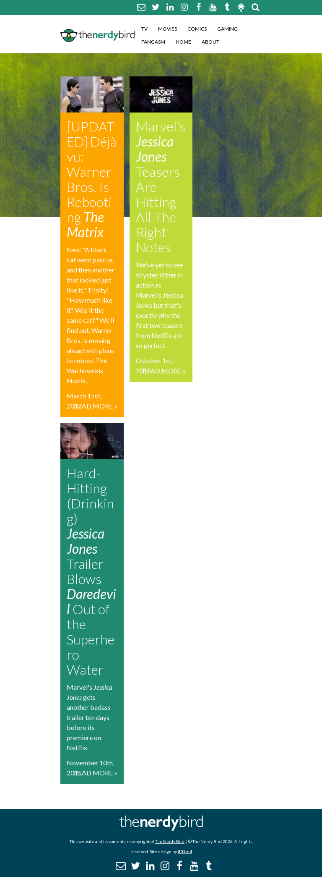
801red (185, 851)
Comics (197, 29)
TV (144, 29)
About (210, 42)
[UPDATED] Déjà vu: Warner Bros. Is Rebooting (92, 179)
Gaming (227, 29)
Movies (167, 29)
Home (183, 42)
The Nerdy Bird (169, 841)
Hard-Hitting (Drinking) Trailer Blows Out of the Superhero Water (91, 571)
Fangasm (153, 42)
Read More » (95, 406)
